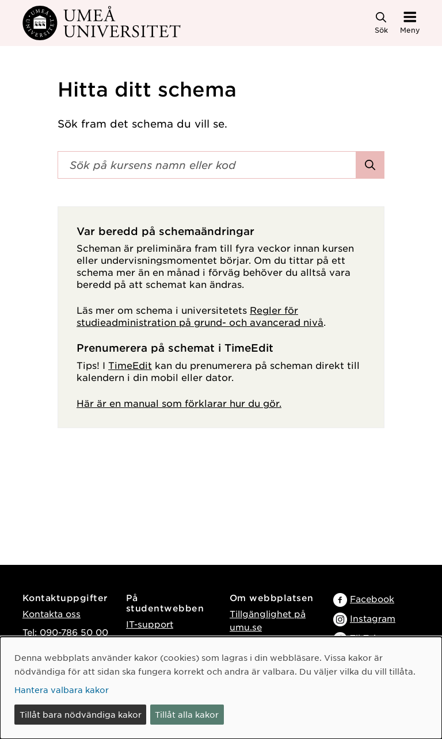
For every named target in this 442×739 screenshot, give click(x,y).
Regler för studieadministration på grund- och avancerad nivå (200, 316)
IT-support (149, 623)
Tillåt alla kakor (187, 714)
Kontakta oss (51, 613)
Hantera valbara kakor (61, 689)
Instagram (372, 618)
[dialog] (221, 688)
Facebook (372, 598)
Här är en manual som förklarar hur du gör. (179, 403)
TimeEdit (130, 365)
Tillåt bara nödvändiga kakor (81, 714)
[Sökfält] (207, 165)
